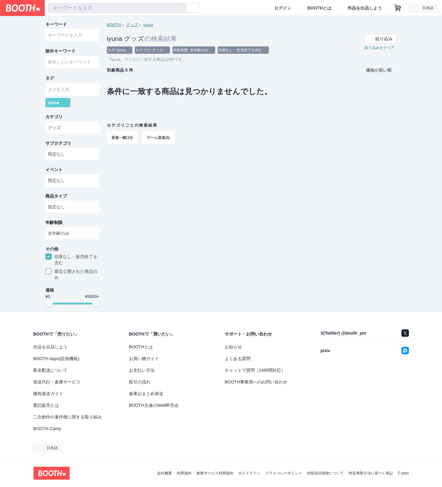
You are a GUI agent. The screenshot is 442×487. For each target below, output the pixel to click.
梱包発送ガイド (48, 393)
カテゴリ (54, 118)
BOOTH (114, 24)
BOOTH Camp (47, 428)
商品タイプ (56, 197)
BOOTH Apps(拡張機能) (56, 358)
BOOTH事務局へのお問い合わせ (256, 381)
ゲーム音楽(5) (158, 138)
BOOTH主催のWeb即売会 (154, 405)
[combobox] (117, 8)
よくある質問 (237, 358)
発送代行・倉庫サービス (56, 381)
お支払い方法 (142, 370)
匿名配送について (50, 370)
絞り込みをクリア (379, 48)
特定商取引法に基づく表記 (371, 473)
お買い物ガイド (144, 358)
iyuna (148, 24)
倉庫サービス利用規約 (214, 473)
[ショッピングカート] (398, 8)
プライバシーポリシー (283, 473)
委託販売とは (46, 405)
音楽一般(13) (122, 138)
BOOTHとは (319, 8)
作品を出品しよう (364, 8)
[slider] (49, 304)
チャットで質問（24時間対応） (255, 370)
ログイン (282, 8)
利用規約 (184, 473)
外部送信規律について (325, 473)
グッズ (132, 24)
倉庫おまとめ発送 (146, 393)
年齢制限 (54, 223)
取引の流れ (139, 381)
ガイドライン (249, 473)
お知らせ (233, 346)
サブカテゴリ (58, 144)
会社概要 (164, 473)
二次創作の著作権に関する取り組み (67, 416)
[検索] (180, 8)
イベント (54, 170)
